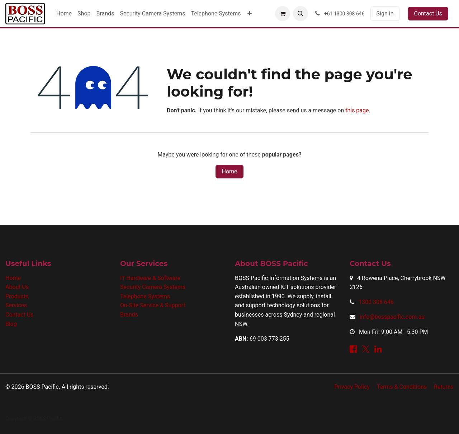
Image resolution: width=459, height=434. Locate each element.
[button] (300, 13)
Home (229, 171)
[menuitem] (64, 13)
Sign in (385, 13)
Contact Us (428, 13)
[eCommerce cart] (282, 13)
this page (357, 110)
